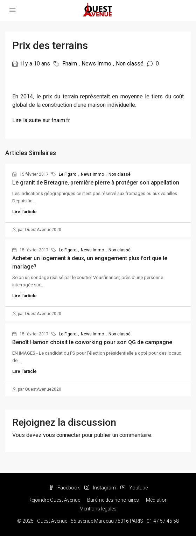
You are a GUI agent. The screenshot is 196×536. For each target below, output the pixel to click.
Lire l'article (24, 211)
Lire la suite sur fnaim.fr (41, 120)
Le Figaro (67, 174)
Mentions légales (98, 508)
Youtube (134, 487)
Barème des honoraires (113, 500)
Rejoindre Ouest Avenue (54, 500)
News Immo (96, 63)
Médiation (157, 500)
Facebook (64, 487)
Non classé (130, 63)
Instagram (100, 487)
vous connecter (61, 435)
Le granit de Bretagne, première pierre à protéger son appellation (95, 182)
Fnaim (69, 63)
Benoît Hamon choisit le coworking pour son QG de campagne (92, 342)
